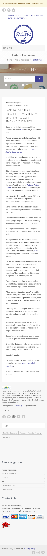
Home (9, 60)
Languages (11, 15)
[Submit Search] (39, 79)
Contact (5, 477)
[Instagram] (38, 552)
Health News (12, 84)
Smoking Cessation (10, 433)
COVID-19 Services (9, 474)
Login (30, 18)
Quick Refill (28, 15)
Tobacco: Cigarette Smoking (30, 433)
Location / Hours (8, 485)
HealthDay (18, 406)
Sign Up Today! (19, 18)
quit (21, 130)
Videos (27, 84)
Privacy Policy (7, 489)
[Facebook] (33, 552)
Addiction (6, 437)
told (35, 251)
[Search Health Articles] (19, 79)
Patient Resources (22, 60)
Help (19, 15)
